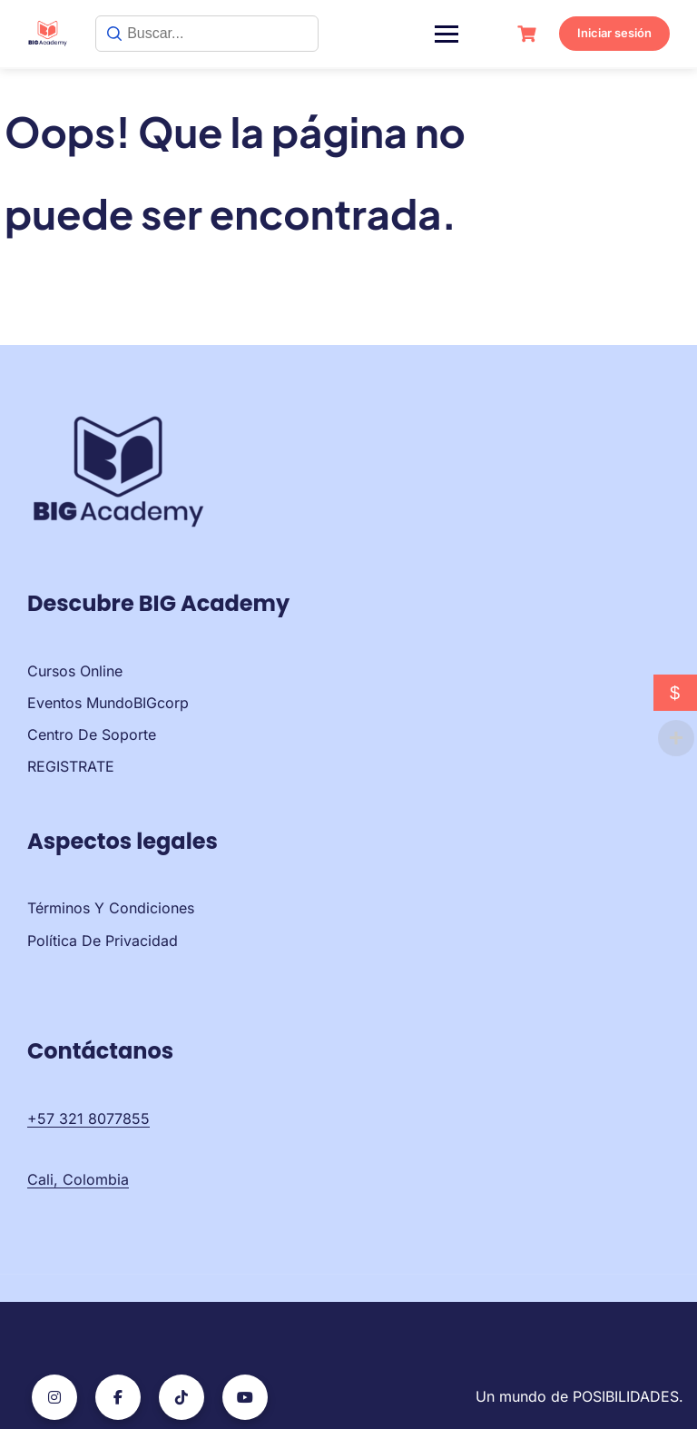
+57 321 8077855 (88, 1118)
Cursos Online (75, 671)
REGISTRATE (70, 766)
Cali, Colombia (78, 1179)
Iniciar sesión (614, 32)
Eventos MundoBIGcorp (108, 703)
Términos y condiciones (110, 908)
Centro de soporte (91, 734)
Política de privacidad (102, 940)
